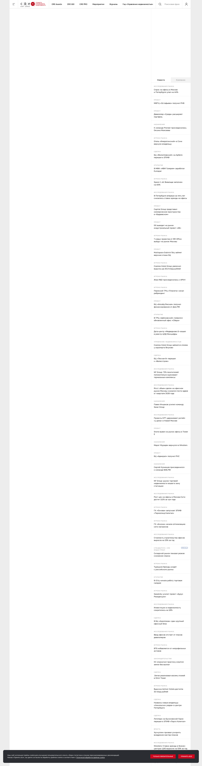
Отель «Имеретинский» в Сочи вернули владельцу (168, 142)
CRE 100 (70, 4)
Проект (157, 100)
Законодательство (163, 658)
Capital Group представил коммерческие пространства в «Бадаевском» (167, 211)
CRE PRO (83, 4)
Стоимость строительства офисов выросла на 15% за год (169, 539)
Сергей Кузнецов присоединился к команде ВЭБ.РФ (169, 468)
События (40, 12)
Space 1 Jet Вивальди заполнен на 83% (168, 183)
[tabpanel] (171, 424)
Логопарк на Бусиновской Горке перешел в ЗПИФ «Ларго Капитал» (170, 720)
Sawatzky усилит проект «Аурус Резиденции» (168, 595)
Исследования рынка (164, 86)
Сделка (157, 151)
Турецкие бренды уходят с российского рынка (165, 568)
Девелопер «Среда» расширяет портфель (168, 115)
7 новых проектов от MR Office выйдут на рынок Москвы (168, 240)
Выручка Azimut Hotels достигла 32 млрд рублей (168, 690)
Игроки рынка (160, 138)
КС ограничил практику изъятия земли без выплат (169, 663)
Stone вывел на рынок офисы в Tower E (171, 433)
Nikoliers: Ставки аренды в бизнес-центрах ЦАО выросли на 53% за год (170, 747)
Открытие (158, 165)
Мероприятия (98, 4)
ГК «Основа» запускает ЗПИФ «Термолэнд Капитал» (167, 511)
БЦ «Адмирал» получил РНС (167, 456)
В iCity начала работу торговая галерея (168, 581)
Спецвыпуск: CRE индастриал (162, 549)
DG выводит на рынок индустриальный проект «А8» (167, 226)
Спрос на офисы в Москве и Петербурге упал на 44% (166, 90)
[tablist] (171, 80)
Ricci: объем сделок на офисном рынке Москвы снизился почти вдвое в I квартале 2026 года (171, 390)
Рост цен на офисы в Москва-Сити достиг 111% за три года (169, 498)
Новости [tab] (161, 80)
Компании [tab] (180, 80)
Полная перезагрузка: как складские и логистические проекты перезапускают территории (31, 212)
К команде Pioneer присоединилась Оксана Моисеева (170, 129)
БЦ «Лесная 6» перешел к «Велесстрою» (165, 359)
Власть (157, 729)
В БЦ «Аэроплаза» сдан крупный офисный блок (169, 622)
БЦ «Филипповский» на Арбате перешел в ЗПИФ (168, 156)
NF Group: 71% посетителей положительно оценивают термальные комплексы (166, 374)
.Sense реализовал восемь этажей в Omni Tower (169, 676)
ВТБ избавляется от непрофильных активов (170, 649)
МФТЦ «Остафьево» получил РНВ (169, 103)
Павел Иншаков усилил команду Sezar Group (169, 405)
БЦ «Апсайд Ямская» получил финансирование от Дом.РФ (167, 305)
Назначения (159, 124)
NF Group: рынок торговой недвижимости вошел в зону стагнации (167, 483)
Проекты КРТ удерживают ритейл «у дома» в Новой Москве (169, 419)
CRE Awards (57, 4)
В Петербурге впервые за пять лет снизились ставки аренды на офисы (170, 197)
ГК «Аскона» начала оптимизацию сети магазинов (169, 525)
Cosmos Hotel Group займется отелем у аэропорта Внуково (171, 346)
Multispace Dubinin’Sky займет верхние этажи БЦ (168, 253)
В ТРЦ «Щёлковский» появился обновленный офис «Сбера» (168, 319)
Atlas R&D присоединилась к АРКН (169, 280)
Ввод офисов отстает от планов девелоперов (168, 636)
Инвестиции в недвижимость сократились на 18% (167, 608)
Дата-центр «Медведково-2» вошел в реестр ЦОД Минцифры (170, 332)
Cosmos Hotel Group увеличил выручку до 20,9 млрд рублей (167, 267)
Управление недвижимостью (167, 342)
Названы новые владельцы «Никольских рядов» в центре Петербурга (168, 705)
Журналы (113, 4)
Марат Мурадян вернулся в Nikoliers (170, 445)
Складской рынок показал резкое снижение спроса (169, 554)
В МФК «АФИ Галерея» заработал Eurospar (169, 169)
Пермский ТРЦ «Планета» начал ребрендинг (169, 292)
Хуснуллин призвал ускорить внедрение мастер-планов (167, 733)
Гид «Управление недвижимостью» (138, 4)
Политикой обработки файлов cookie (90, 757)
